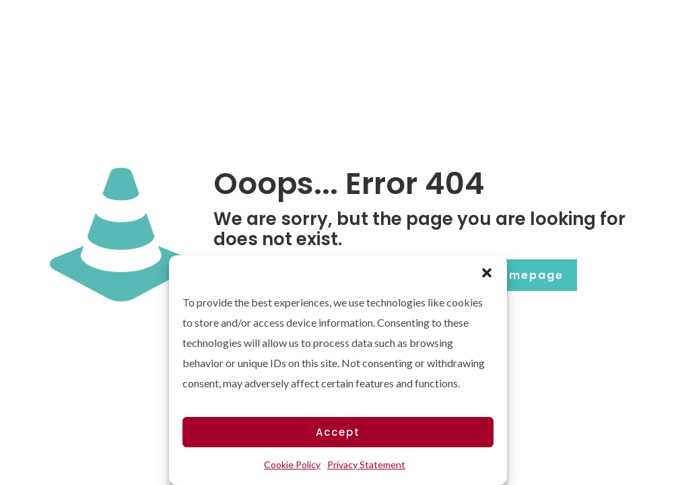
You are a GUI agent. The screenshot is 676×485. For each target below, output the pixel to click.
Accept (338, 432)
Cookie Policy (292, 464)
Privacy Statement (366, 464)
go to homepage (508, 275)
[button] (487, 272)
